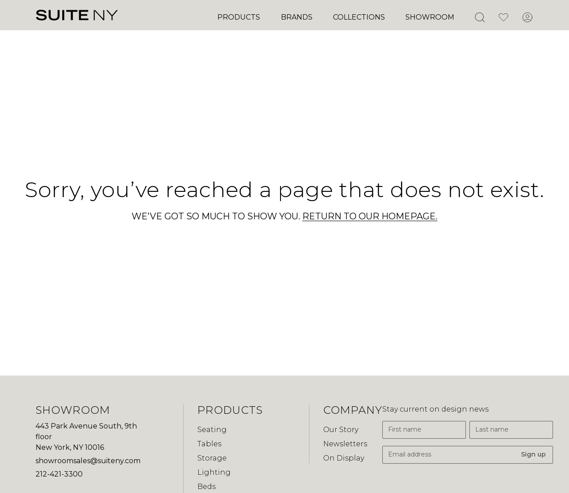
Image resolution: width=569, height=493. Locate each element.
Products (238, 17)
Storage (212, 458)
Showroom (429, 17)
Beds (206, 486)
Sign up (533, 454)
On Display (343, 458)
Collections (359, 17)
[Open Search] (479, 17)
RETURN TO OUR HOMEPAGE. (369, 216)
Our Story (340, 429)
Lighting (214, 472)
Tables (209, 444)
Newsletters (345, 444)
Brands (297, 17)
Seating (212, 429)
